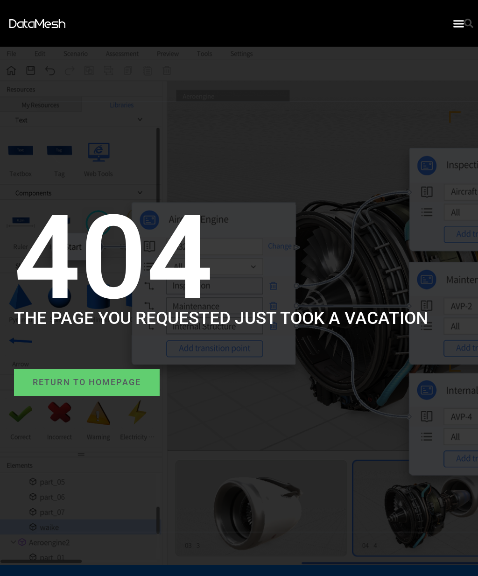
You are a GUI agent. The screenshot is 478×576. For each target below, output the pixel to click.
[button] (459, 23)
